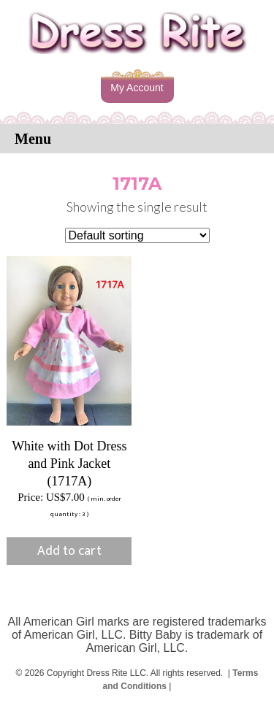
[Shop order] (137, 235)
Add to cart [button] (69, 551)
